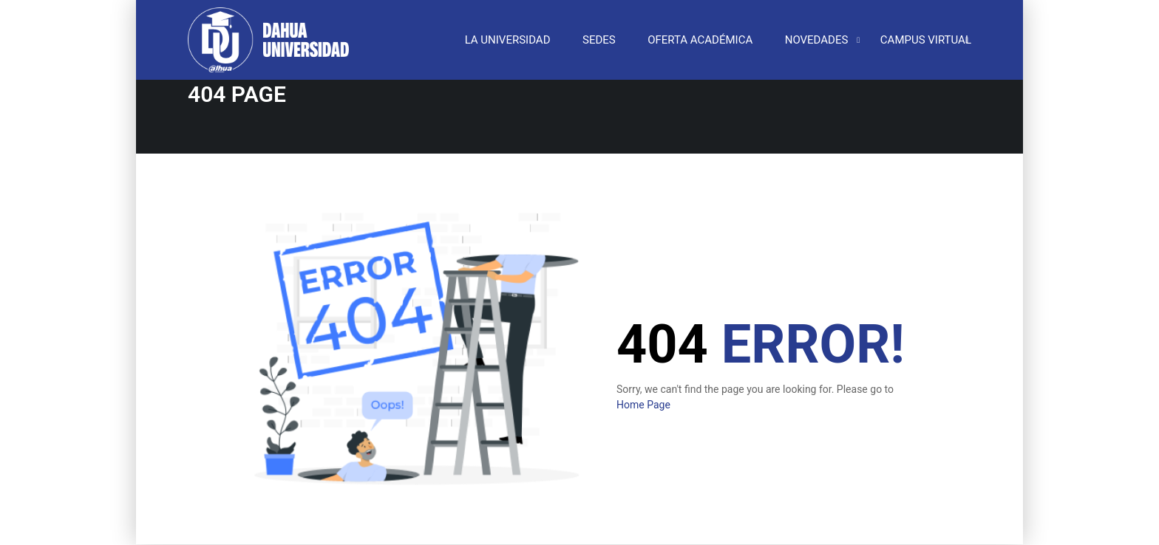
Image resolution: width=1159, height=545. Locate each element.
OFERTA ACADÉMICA (700, 40)
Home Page (643, 405)
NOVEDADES (817, 40)
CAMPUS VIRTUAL (925, 40)
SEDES (599, 40)
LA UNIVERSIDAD (508, 40)
